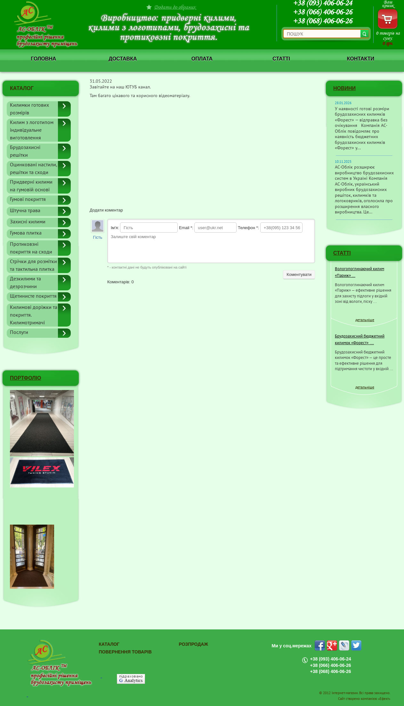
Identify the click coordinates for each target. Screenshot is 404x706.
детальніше (364, 320)
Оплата (202, 59)
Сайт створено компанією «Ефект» (364, 699)
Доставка (123, 59)
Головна (43, 59)
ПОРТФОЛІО (25, 378)
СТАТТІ (342, 253)
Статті (281, 59)
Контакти (360, 59)
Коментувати (299, 274)
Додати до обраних (175, 7)
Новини (344, 88)
